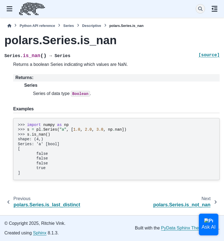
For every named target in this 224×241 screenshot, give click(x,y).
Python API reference (37, 26)
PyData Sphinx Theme (183, 228)
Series (68, 26)
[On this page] (214, 8)
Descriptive (91, 26)
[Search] (200, 8)
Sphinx (39, 233)
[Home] (9, 26)
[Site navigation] (9, 8)
